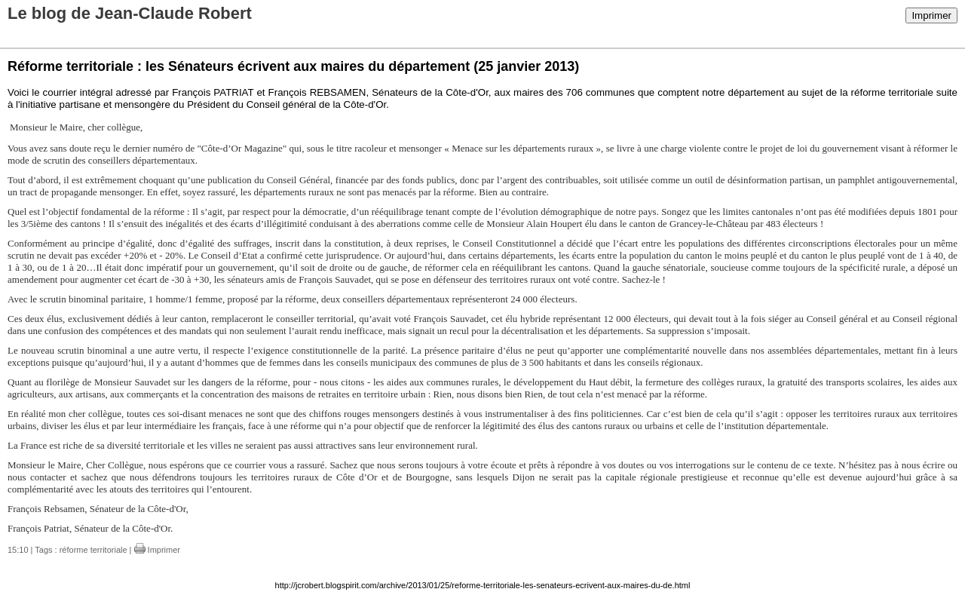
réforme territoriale (93, 549)
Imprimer (931, 15)
